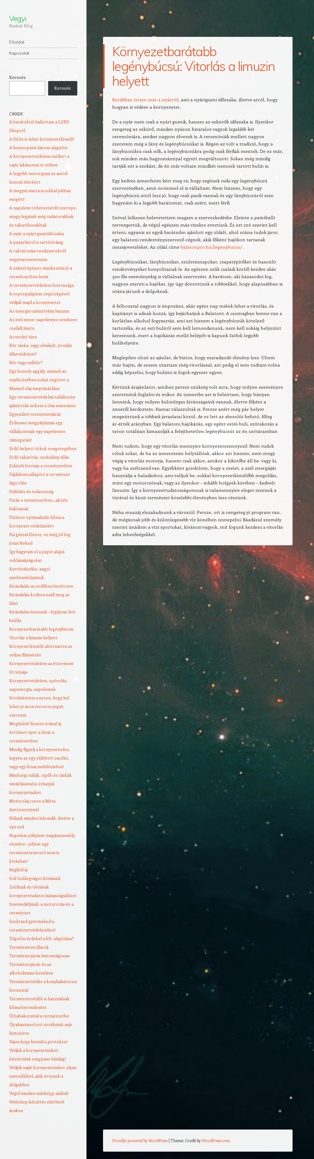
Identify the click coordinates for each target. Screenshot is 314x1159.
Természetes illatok (29, 947)
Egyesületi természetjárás (35, 414)
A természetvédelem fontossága (41, 285)
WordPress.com (216, 1140)
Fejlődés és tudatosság (31, 491)
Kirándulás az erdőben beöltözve (41, 586)
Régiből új (18, 870)
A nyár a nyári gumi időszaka (36, 233)
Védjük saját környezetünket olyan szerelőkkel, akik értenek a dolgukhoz (42, 1075)
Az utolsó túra (23, 337)
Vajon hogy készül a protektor (38, 1041)
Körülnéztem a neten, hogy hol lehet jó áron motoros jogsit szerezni (39, 706)
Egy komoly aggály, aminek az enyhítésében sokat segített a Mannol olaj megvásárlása (39, 379)
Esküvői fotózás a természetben (40, 466)
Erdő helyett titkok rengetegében (42, 448)
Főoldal (16, 42)
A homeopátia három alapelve (38, 147)
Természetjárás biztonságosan (39, 956)
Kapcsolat (19, 53)
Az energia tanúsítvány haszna (39, 311)
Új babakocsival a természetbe (39, 1016)
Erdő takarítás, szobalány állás (39, 457)
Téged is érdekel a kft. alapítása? (41, 938)
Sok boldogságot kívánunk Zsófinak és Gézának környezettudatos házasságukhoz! (42, 886)
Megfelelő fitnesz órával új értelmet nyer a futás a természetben (35, 732)
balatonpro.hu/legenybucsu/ (211, 247)
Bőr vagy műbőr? (26, 362)
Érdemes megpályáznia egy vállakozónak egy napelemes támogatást (37, 431)
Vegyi (17, 18)
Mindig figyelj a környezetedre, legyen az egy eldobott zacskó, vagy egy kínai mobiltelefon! (39, 757)
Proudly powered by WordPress (139, 1140)
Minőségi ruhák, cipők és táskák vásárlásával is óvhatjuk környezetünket (40, 783)
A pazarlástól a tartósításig (36, 242)
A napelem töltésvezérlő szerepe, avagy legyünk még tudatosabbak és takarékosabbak (43, 216)
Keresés (17, 77)
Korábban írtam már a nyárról (145, 99)
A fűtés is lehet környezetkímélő (41, 139)
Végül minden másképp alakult (39, 1093)
